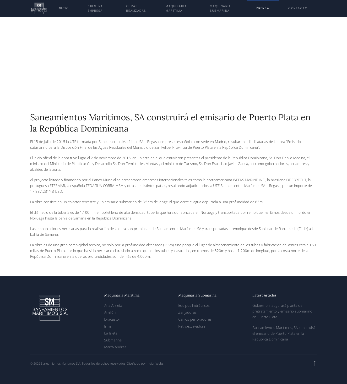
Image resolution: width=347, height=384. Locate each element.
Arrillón (110, 312)
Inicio (63, 8)
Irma (108, 326)
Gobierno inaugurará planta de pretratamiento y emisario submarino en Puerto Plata (282, 311)
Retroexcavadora (192, 326)
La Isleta (110, 333)
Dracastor (112, 319)
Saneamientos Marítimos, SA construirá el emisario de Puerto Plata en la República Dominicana (283, 333)
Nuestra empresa (95, 8)
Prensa (262, 8)
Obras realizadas (136, 8)
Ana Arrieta (113, 305)
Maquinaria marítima (176, 8)
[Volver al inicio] (39, 8)
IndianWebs (155, 363)
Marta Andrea (115, 347)
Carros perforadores (194, 319)
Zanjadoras (187, 312)
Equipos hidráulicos (194, 305)
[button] (315, 363)
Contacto (297, 8)
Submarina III (114, 340)
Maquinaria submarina (220, 8)
